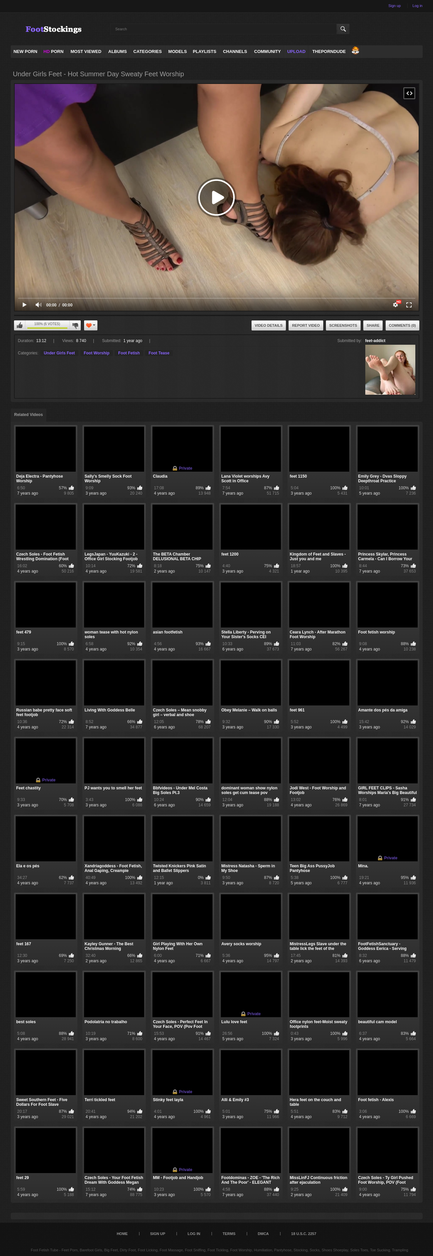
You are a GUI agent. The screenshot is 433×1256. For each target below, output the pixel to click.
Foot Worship (96, 353)
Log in (418, 6)
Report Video (306, 325)
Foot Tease (158, 353)
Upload (296, 51)
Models (177, 51)
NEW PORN (25, 51)
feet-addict (375, 340)
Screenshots (343, 325)
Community (267, 51)
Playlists (204, 51)
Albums (117, 51)
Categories (147, 51)
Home (122, 1234)
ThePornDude (329, 51)
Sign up (394, 6)
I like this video (19, 325)
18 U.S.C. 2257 (303, 1234)
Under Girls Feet (59, 353)
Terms (229, 1234)
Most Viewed (85, 51)
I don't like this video (75, 325)
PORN (53, 51)
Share (373, 325)
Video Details (269, 325)
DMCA (263, 1234)
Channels (235, 51)
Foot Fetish (129, 353)
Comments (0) (402, 325)
